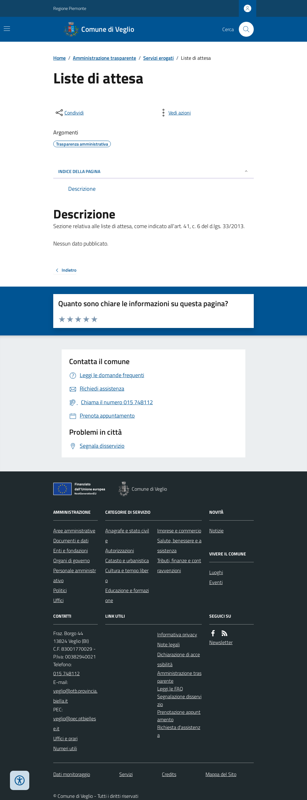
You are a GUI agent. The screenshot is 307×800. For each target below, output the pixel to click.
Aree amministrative (74, 530)
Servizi (126, 774)
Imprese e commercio (179, 530)
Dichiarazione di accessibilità (178, 659)
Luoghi (216, 572)
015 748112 (66, 673)
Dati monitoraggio (71, 774)
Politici (60, 590)
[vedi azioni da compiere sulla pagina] (174, 113)
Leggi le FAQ (170, 688)
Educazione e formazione (127, 595)
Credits (169, 774)
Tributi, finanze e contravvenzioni (179, 565)
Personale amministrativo (74, 575)
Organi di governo (71, 560)
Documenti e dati (70, 540)
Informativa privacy (177, 634)
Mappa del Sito (220, 774)
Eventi (216, 582)
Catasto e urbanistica (127, 560)
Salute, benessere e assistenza (179, 545)
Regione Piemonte (69, 8)
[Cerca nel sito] (244, 29)
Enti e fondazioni (70, 550)
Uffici (58, 600)
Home (59, 58)
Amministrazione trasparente (104, 58)
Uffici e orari (65, 738)
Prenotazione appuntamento (179, 715)
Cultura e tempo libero (127, 575)
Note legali (168, 644)
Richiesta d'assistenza (178, 731)
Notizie (216, 530)
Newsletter (221, 642)
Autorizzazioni (119, 550)
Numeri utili (65, 748)
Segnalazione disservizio (179, 700)
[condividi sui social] (69, 113)
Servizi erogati (158, 58)
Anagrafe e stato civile (127, 535)
